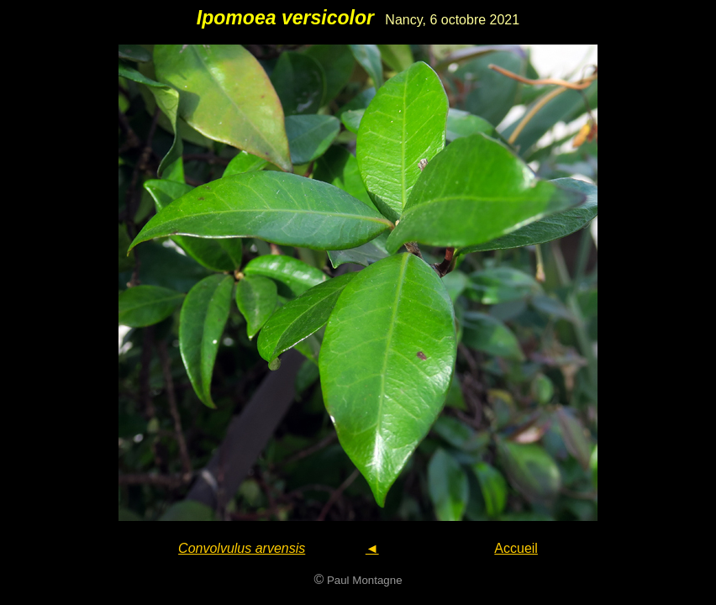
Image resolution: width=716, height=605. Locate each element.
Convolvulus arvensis (241, 548)
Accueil (516, 548)
